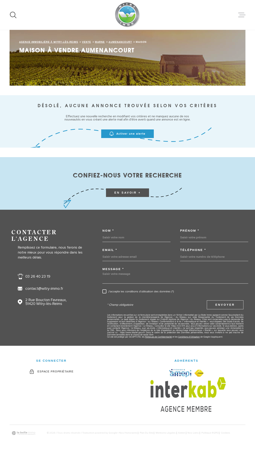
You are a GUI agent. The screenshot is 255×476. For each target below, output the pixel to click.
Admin (181, 458)
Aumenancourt (120, 67)
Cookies (225, 458)
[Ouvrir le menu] (241, 15)
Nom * (108, 255)
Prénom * (189, 255)
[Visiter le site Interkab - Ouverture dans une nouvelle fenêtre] (188, 419)
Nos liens (193, 458)
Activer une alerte (127, 159)
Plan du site (146, 458)
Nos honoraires (128, 458)
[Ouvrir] (13, 15)
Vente (86, 67)
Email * (109, 274)
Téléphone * (193, 274)
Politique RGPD (209, 458)
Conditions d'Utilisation (189, 362)
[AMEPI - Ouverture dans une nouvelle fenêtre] (180, 398)
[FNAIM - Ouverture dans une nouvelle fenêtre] (199, 398)
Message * (113, 294)
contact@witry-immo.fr (44, 314)
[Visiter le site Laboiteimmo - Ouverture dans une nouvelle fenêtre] (23, 458)
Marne (100, 67)
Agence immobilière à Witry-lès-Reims (48, 67)
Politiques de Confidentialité (158, 362)
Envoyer (225, 329)
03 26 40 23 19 (37, 302)
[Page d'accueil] (127, 15)
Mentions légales (166, 458)
